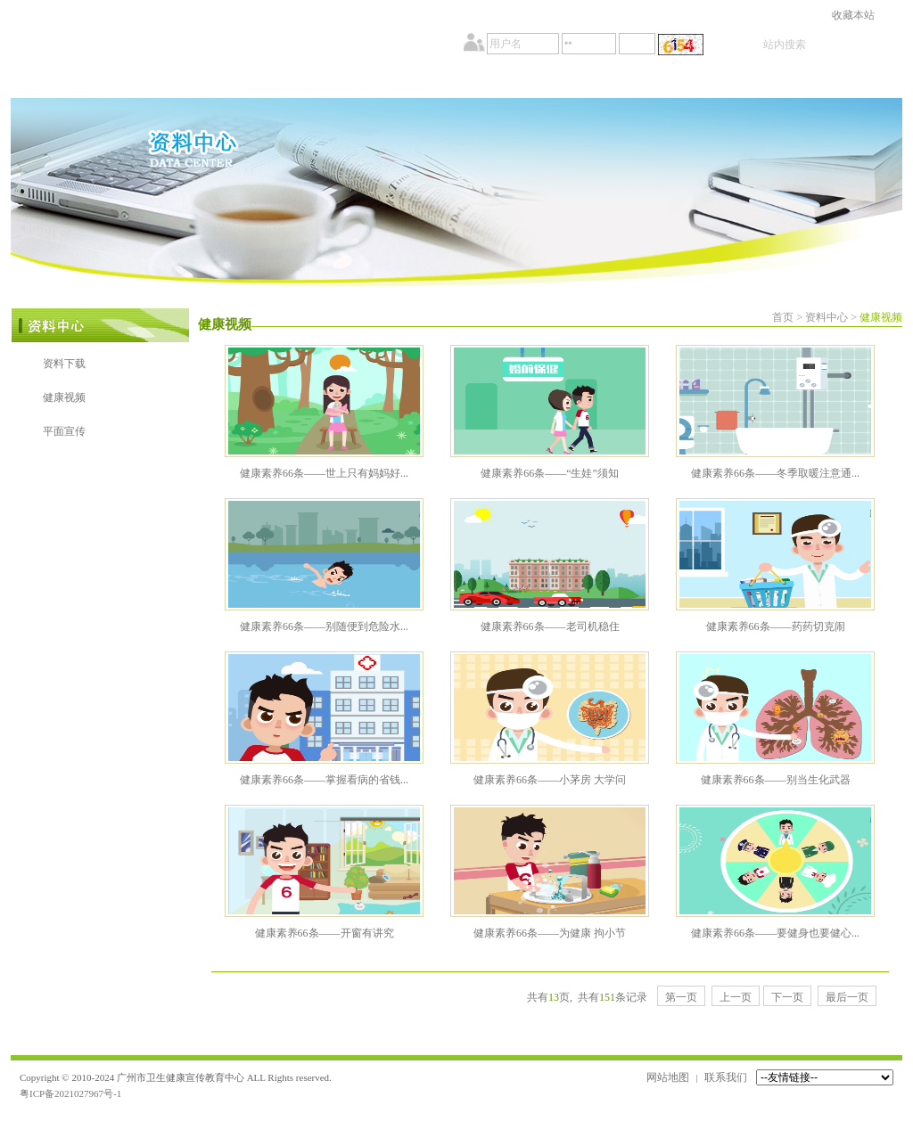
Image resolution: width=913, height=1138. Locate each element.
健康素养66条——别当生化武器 (776, 780)
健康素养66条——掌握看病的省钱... (324, 780)
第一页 (681, 997)
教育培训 (512, 81)
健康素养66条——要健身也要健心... (775, 933)
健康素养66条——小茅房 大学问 (549, 780)
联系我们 (725, 1077)
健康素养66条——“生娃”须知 (550, 473)
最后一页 (847, 997)
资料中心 (623, 81)
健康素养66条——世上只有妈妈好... (324, 473)
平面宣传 (64, 431)
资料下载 (64, 363)
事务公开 (177, 81)
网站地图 (667, 1077)
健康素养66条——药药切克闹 (775, 626)
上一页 (736, 997)
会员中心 (735, 81)
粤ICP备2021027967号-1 (70, 1093)
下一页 (787, 997)
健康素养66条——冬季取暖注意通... (775, 473)
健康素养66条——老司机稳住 (550, 626)
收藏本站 (853, 15)
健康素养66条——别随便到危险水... (324, 626)
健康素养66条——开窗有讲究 (324, 933)
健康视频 (64, 397)
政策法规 (400, 81)
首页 (66, 81)
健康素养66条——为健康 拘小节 (549, 933)
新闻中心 (289, 81)
